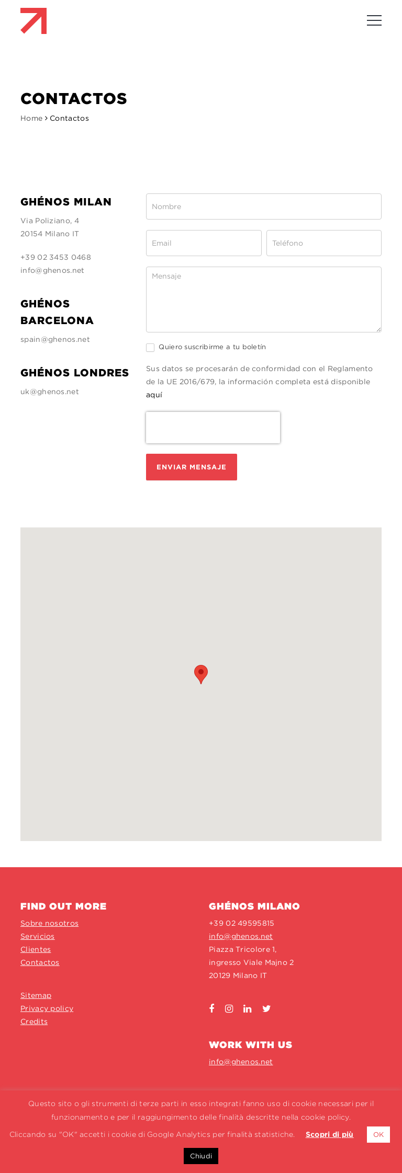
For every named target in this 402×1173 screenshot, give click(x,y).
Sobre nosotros (49, 923)
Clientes (35, 949)
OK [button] (378, 1134)
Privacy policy (46, 1008)
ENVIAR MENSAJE (192, 467)
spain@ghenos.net (55, 339)
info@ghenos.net (52, 270)
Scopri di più (330, 1134)
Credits (34, 1021)
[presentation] (213, 427)
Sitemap (35, 995)
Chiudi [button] (201, 1156)
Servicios (37, 936)
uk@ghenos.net (49, 391)
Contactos (40, 962)
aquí (154, 394)
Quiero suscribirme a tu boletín (206, 347)
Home (31, 118)
